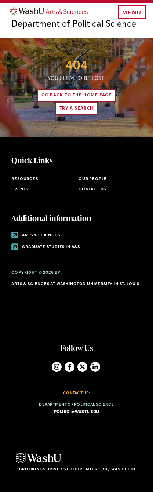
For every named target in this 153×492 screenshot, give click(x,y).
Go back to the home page (76, 95)
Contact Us (92, 190)
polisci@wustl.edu (76, 412)
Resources (24, 179)
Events (19, 190)
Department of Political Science (73, 24)
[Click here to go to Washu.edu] (38, 463)
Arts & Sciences (35, 236)
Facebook (69, 367)
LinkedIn (95, 367)
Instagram (56, 367)
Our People (93, 179)
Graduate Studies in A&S (45, 247)
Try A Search (76, 108)
